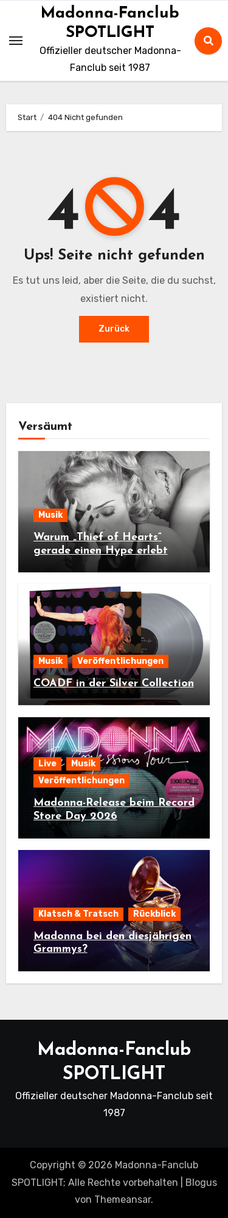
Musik (50, 515)
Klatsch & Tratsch (78, 914)
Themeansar (122, 1199)
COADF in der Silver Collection (113, 683)
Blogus (201, 1182)
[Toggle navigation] (16, 40)
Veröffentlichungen (120, 661)
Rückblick (154, 914)
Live (47, 763)
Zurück (114, 329)
